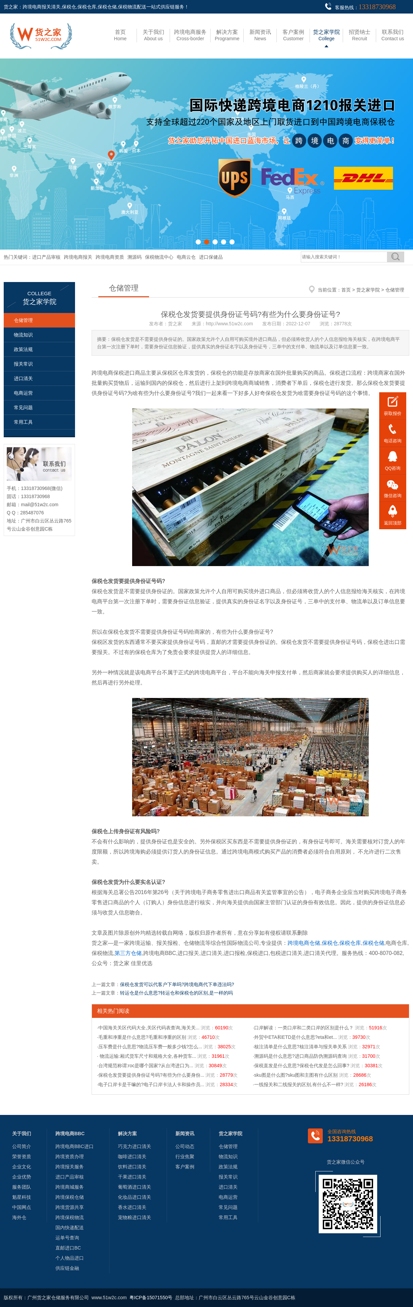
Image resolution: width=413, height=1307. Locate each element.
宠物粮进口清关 (134, 1217)
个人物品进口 (69, 1258)
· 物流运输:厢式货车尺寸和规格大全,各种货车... (146, 1056)
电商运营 (23, 393)
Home (120, 35)
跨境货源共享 (69, 1207)
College (326, 35)
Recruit (359, 35)
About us (153, 35)
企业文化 (21, 1166)
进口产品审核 (46, 257)
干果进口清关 (132, 1177)
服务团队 (21, 1187)
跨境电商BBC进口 (74, 1146)
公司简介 (21, 1146)
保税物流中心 (159, 257)
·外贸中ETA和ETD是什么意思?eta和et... (295, 1037)
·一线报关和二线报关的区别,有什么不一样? (298, 1084)
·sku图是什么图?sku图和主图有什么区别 (295, 1075)
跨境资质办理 (69, 1156)
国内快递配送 (69, 1227)
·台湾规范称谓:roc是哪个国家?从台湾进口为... (145, 1065)
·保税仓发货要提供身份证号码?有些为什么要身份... (150, 1075)
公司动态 (184, 1146)
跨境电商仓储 (304, 943)
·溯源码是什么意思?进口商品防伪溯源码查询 (300, 1056)
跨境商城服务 (69, 1187)
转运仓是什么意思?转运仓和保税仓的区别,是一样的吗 (176, 993)
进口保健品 (211, 257)
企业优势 (21, 1177)
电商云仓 (186, 257)
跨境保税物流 (69, 1217)
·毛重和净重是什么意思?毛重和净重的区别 (141, 1037)
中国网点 (21, 1207)
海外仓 (19, 1217)
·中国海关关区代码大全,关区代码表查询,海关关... (148, 1027)
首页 (346, 290)
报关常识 (23, 364)
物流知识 (23, 334)
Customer (293, 35)
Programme (227, 35)
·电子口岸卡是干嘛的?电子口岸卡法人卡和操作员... (150, 1084)
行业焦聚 (184, 1156)
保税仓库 (350, 943)
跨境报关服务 (69, 1166)
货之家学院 (368, 290)
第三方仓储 (128, 953)
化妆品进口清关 (134, 1197)
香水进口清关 (132, 1207)
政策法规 (23, 349)
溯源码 (134, 257)
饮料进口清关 (132, 1166)
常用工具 (23, 422)
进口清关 (23, 378)
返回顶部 (393, 523)
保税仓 (330, 943)
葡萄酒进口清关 (134, 1187)
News (260, 35)
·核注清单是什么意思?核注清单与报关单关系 (300, 1046)
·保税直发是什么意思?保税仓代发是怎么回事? (301, 1065)
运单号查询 (67, 1237)
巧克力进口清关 (134, 1146)
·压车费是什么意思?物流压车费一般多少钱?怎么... (149, 1046)
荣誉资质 (21, 1156)
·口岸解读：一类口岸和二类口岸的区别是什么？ (303, 1027)
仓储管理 (23, 320)
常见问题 (23, 407)
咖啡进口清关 (132, 1156)
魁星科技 (21, 1197)
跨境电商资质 (110, 257)
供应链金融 (67, 1268)
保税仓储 (373, 943)
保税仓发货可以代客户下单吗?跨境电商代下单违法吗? (177, 984)
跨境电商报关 (78, 257)
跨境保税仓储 (69, 1197)
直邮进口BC (68, 1248)
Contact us (393, 35)
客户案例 (184, 1166)
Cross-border (190, 35)
